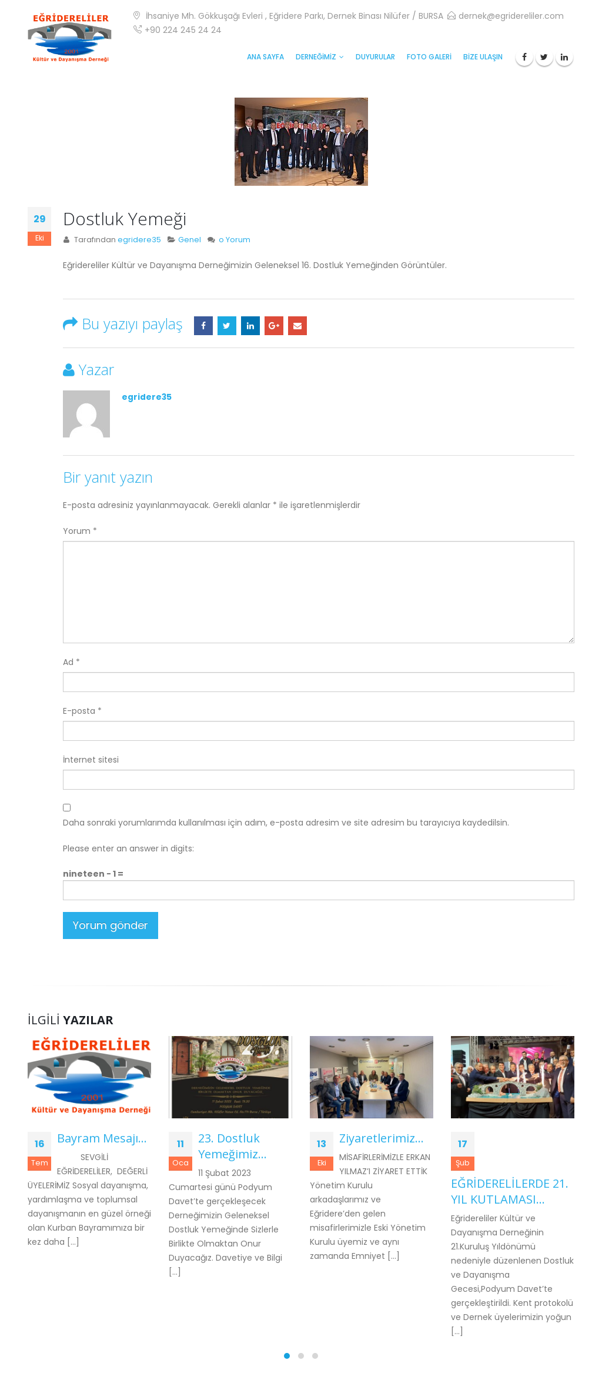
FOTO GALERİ (429, 57)
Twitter (227, 325)
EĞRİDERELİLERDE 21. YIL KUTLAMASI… (509, 1191)
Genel (189, 240)
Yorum (80, 531)
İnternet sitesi (91, 760)
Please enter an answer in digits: (128, 848)
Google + (274, 325)
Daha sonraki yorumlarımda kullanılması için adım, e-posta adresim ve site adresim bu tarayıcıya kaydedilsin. (286, 822)
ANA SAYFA (265, 57)
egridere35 (139, 240)
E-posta (297, 325)
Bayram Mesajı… (102, 1138)
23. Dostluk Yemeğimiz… (232, 1146)
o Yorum (234, 240)
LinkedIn (250, 325)
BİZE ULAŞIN (483, 57)
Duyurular (375, 57)
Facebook (203, 325)
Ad (71, 662)
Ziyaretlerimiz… (381, 1138)
